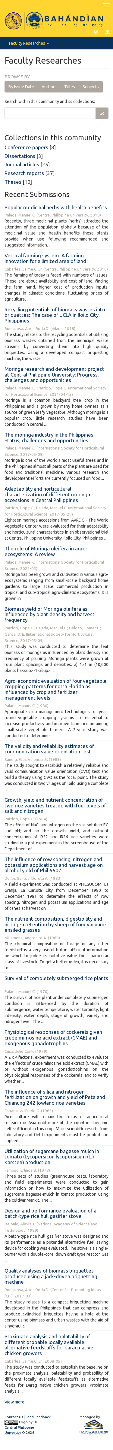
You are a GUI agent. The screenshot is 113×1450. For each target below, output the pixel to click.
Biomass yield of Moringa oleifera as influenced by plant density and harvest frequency (50, 614)
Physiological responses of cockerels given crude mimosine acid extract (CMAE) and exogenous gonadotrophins (53, 1037)
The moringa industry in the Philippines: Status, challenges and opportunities (50, 437)
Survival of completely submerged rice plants (56, 978)
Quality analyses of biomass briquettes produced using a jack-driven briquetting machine (51, 1276)
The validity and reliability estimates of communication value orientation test (49, 749)
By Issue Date (21, 86)
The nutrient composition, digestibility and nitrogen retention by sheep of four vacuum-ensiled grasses (55, 924)
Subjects (91, 86)
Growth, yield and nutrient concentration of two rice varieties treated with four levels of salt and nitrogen (55, 805)
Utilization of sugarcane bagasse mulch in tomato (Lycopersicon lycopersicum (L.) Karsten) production (52, 1156)
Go (102, 113)
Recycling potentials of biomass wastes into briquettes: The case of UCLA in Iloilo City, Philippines (55, 315)
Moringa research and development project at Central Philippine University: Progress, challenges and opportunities (54, 374)
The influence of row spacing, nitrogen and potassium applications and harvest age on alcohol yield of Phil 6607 (54, 864)
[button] (96, 31)
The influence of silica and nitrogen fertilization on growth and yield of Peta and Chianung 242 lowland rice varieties (55, 1097)
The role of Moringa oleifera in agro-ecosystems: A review (46, 551)
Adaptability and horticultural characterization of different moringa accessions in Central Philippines (47, 494)
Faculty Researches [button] (29, 43)
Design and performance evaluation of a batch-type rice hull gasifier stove (50, 1213)
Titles (69, 86)
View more (14, 1402)
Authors (49, 86)
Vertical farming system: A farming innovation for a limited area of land (45, 258)
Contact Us (14, 1417)
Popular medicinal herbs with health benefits (56, 207)
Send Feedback (38, 1417)
